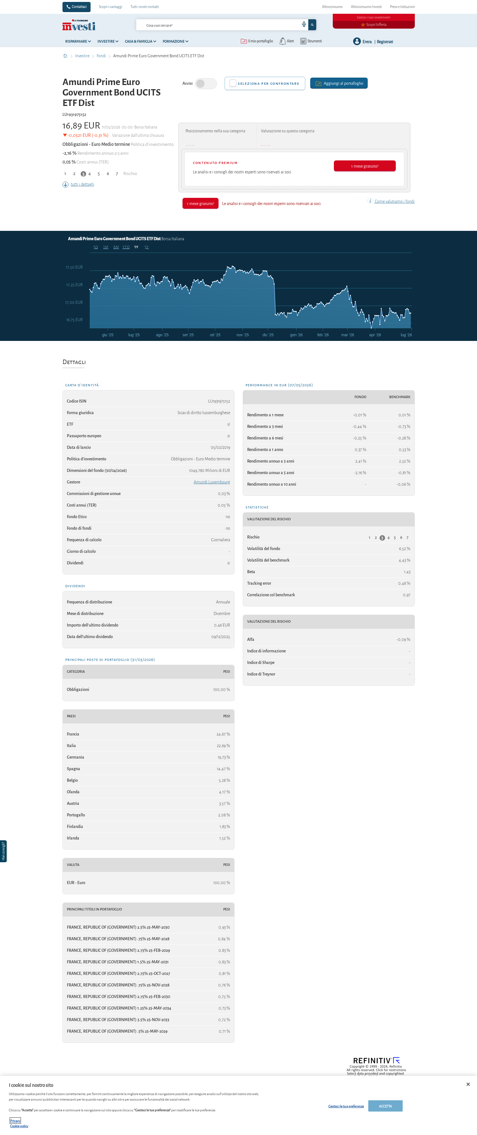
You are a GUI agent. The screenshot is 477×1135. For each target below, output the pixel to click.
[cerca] (209, 24)
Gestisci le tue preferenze (346, 1105)
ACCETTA (385, 1105)
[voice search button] (301, 24)
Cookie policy (19, 1125)
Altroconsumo (332, 7)
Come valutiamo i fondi (391, 201)
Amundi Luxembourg (212, 482)
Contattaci (79, 7)
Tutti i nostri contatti (144, 7)
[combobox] (226, 24)
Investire (82, 56)
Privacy (15, 1120)
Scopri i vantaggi (110, 7)
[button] (4, 851)
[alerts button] (286, 41)
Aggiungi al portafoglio (339, 83)
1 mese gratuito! (364, 166)
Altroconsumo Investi (366, 7)
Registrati (385, 41)
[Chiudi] (468, 1084)
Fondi (102, 56)
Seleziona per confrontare (268, 83)
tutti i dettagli (78, 184)
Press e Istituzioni (402, 7)
